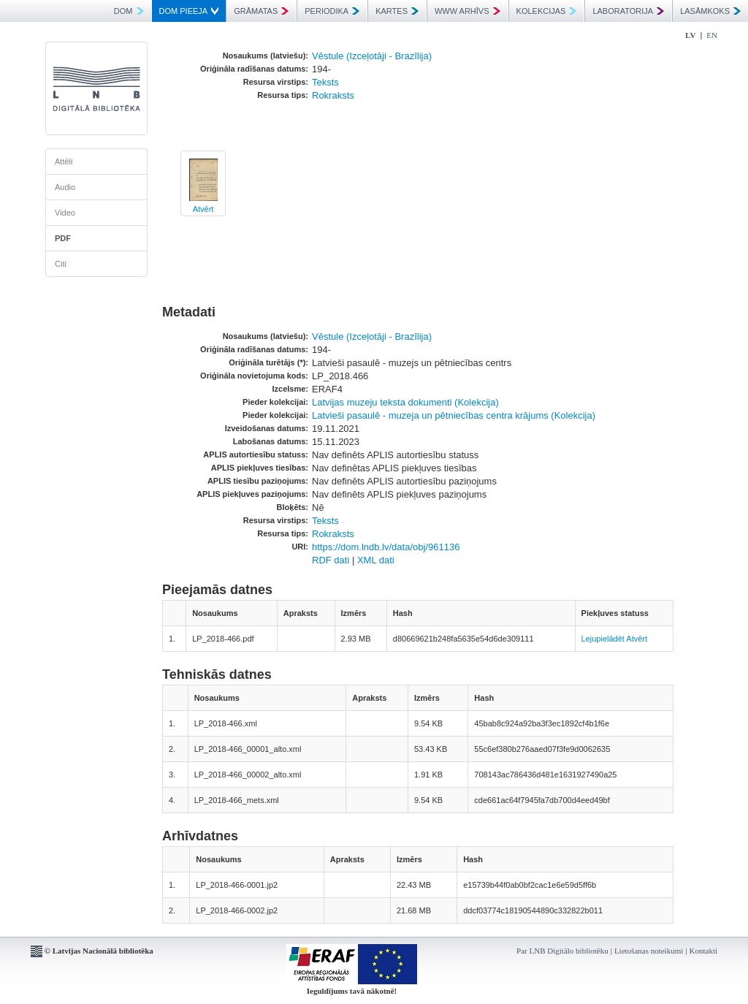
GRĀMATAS (261, 11)
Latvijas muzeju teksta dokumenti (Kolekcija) (405, 402)
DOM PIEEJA (189, 11)
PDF (63, 238)
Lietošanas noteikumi (648, 950)
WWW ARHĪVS (467, 11)
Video (65, 212)
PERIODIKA (332, 11)
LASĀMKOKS (710, 11)
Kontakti (704, 950)
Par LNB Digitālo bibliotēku (562, 950)
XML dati (375, 560)
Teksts (325, 82)
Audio (65, 187)
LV (690, 35)
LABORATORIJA (628, 11)
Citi (60, 263)
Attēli (63, 161)
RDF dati (330, 560)
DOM (129, 11)
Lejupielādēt (603, 638)
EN (711, 35)
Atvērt (203, 209)
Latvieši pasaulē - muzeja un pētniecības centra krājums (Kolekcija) (453, 415)
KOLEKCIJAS (546, 11)
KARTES (397, 11)
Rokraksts (333, 95)
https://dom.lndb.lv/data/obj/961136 (385, 546)
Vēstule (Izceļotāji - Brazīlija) (372, 55)
